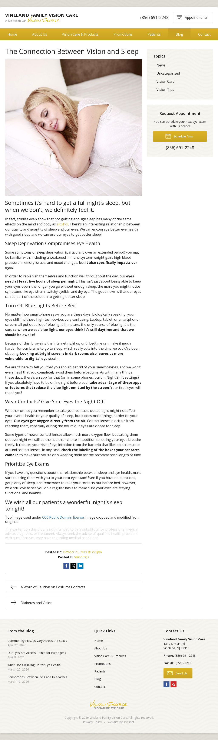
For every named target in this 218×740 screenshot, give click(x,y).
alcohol (62, 224)
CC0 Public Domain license (63, 517)
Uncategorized (168, 73)
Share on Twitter (73, 566)
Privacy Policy (92, 722)
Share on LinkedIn (80, 566)
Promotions (122, 34)
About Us (39, 34)
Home (12, 34)
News (160, 65)
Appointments (192, 17)
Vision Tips (81, 557)
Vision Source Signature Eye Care (109, 704)
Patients (154, 34)
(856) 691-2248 (154, 17)
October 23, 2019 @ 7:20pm (82, 552)
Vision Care (165, 81)
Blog (179, 34)
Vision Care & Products (80, 34)
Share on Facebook (66, 566)
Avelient (128, 722)
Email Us (177, 673)
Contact (99, 687)
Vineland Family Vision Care (108, 717)
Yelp (173, 684)
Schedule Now (179, 136)
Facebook (166, 684)
